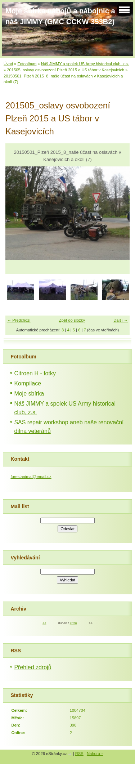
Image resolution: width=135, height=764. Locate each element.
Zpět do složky (72, 320)
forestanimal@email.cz (30, 476)
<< (44, 623)
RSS (79, 753)
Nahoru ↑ (95, 753)
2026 (73, 623)
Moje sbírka (29, 393)
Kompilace (27, 383)
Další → (120, 320)
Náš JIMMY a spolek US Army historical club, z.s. (85, 64)
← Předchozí (19, 320)
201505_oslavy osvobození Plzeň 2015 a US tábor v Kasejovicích (65, 70)
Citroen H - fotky (35, 373)
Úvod (8, 64)
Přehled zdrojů (32, 667)
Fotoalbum (27, 64)
